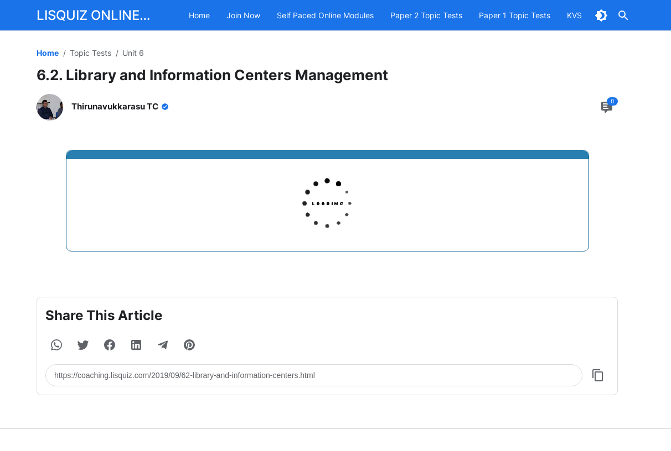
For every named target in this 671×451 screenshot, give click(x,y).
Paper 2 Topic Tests (426, 15)
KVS (574, 15)
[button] (56, 345)
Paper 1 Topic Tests (514, 15)
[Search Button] (623, 15)
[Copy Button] (598, 375)
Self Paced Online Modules (325, 15)
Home (199, 15)
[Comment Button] (607, 107)
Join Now (243, 15)
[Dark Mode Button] (601, 15)
